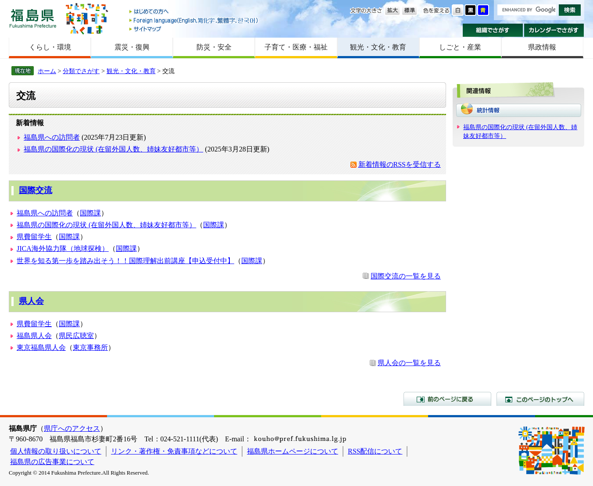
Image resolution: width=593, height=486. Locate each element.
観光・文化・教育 (378, 47)
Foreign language (194, 20)
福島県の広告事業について (52, 461)
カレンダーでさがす (554, 30)
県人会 (31, 301)
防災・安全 (214, 47)
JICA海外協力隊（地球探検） (63, 248)
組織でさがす (493, 30)
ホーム (47, 70)
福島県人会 (34, 335)
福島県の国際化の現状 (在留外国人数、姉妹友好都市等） (113, 149)
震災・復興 (132, 47)
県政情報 (542, 47)
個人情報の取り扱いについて (55, 451)
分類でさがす (81, 70)
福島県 (33, 18)
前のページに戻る (447, 399)
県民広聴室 (76, 335)
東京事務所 (90, 347)
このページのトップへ (540, 399)
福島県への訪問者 (52, 137)
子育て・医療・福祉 (296, 47)
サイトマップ (194, 29)
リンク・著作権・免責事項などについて (174, 451)
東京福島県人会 (41, 347)
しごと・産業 (460, 47)
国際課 (90, 213)
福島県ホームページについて (292, 451)
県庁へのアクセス (72, 428)
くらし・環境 (50, 47)
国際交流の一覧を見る (406, 276)
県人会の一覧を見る (409, 362)
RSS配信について (375, 451)
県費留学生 (34, 236)
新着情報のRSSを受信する (399, 164)
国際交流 (35, 190)
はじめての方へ (194, 12)
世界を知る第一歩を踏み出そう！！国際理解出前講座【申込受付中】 (125, 260)
